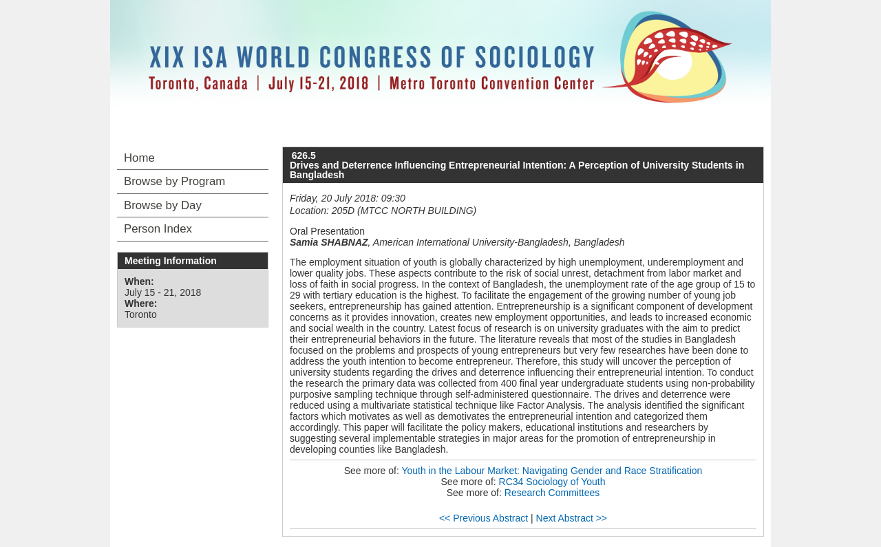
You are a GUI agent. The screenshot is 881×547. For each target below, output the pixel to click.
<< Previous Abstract (483, 518)
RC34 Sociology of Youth (552, 481)
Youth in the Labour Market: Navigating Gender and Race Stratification (551, 470)
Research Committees (552, 492)
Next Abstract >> (572, 518)
